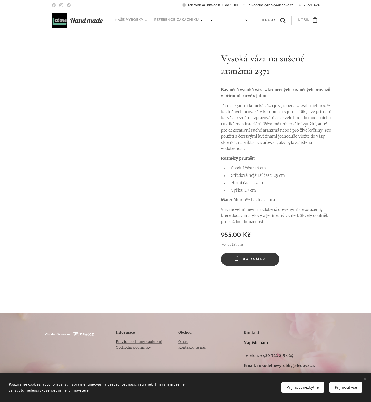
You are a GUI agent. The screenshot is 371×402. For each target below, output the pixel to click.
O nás (182, 341)
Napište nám (256, 342)
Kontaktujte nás (192, 347)
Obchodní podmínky (133, 347)
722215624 (311, 5)
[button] (273, 20)
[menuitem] (193, 20)
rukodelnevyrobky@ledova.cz (270, 5)
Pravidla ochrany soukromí (139, 341)
